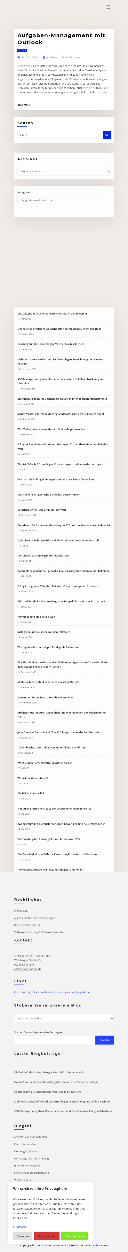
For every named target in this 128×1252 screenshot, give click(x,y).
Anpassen (23, 1236)
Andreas (52, 59)
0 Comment (73, 59)
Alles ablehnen (46, 1236)
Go (106, 135)
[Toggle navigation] (108, 7)
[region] (51, 1213)
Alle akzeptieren (75, 1236)
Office (22, 52)
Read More (23, 107)
